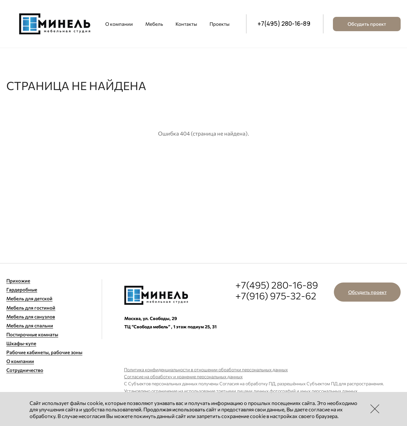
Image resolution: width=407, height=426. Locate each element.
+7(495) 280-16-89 (284, 24)
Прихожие (18, 280)
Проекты (220, 24)
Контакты (186, 24)
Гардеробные (21, 289)
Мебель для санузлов (30, 316)
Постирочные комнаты (32, 334)
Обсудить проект (367, 24)
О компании (119, 24)
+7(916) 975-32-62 (275, 295)
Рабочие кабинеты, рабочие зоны (44, 352)
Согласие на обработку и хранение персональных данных (183, 376)
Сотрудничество (24, 370)
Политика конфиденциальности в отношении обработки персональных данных (206, 369)
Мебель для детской (29, 298)
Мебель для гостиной (30, 308)
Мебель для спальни (29, 325)
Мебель (154, 24)
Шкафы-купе (21, 343)
